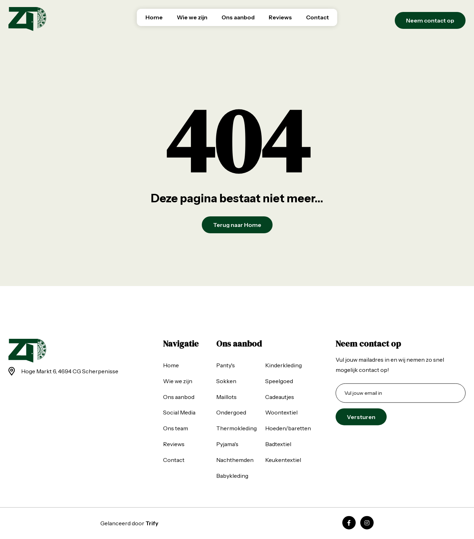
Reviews (280, 17)
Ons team (175, 428)
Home (154, 17)
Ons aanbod (238, 17)
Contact (317, 17)
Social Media (179, 412)
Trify (151, 523)
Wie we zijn (192, 17)
